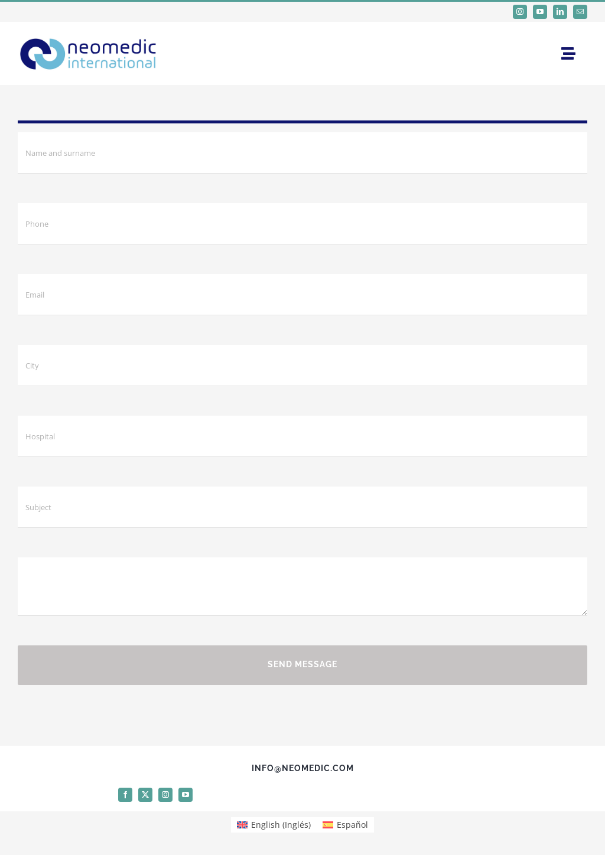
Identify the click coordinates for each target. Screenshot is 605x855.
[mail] (580, 12)
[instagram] (520, 12)
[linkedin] (560, 12)
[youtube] (540, 12)
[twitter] (145, 795)
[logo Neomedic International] (89, 35)
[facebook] (125, 795)
